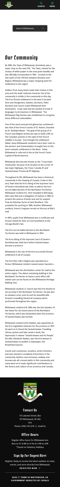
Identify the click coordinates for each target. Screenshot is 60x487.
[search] (41, 4)
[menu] (52, 4)
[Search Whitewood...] (27, 28)
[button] (43, 28)
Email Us (42, 426)
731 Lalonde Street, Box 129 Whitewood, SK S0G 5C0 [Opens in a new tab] (30, 419)
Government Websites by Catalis (30, 480)
